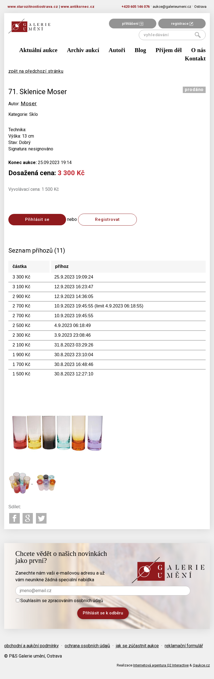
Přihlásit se (37, 219)
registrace (182, 23)
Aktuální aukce (38, 50)
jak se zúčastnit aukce (137, 645)
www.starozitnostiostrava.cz (33, 6)
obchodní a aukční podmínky (31, 645)
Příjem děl (168, 50)
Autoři (117, 50)
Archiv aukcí (83, 50)
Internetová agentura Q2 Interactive (161, 665)
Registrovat (107, 219)
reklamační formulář (184, 645)
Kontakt (195, 58)
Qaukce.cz (201, 665)
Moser (29, 103)
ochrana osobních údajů (87, 645)
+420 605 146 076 (135, 6)
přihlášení (132, 23)
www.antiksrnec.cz (77, 6)
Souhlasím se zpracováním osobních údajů (59, 600)
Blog (140, 50)
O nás (198, 50)
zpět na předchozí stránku (36, 71)
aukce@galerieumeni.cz (172, 6)
